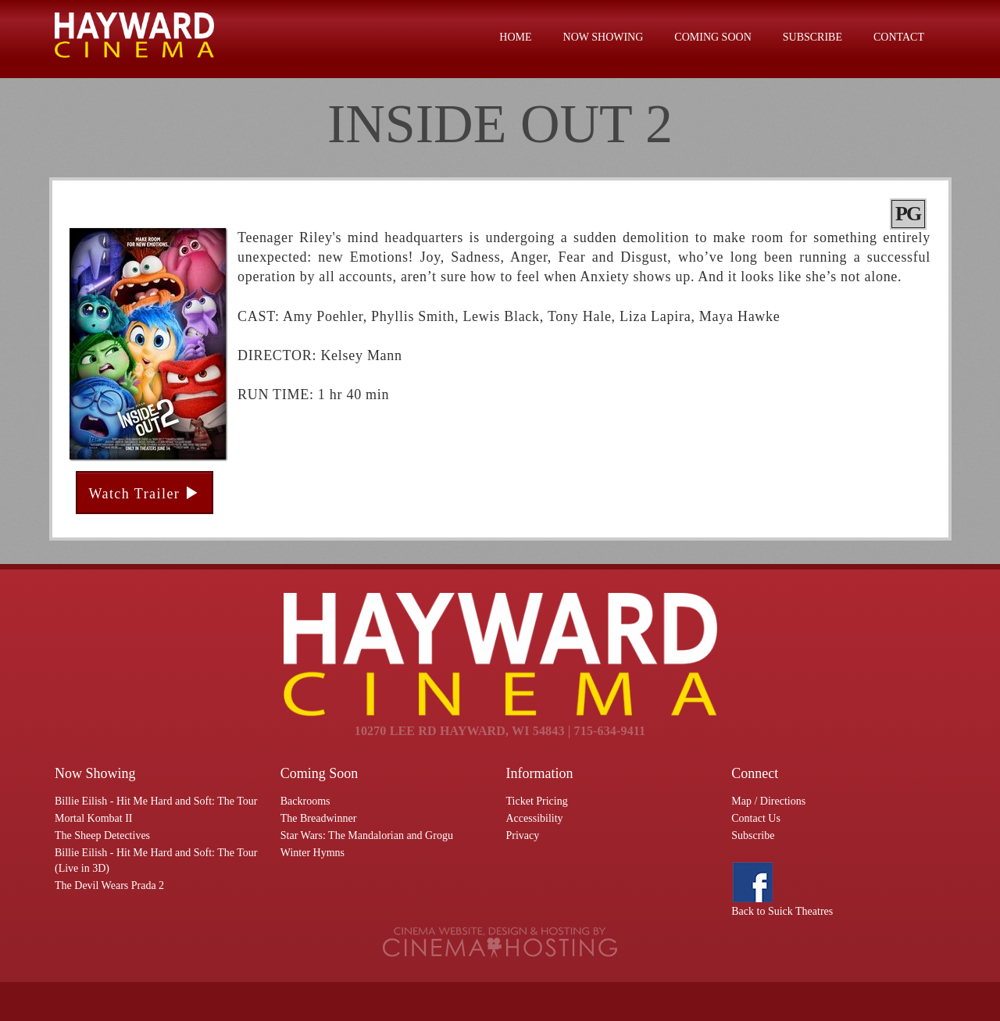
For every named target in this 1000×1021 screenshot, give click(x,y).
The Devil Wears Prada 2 (109, 885)
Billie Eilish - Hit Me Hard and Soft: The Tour (156, 801)
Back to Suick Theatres (782, 911)
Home (515, 37)
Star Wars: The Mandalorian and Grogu (366, 835)
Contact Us (755, 818)
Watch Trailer (144, 493)
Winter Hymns (312, 853)
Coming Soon (712, 37)
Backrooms (305, 801)
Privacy (523, 835)
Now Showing (603, 37)
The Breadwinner (318, 818)
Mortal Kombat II (94, 818)
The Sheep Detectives (102, 835)
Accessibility (534, 818)
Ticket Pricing (537, 801)
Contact (898, 37)
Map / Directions (768, 801)
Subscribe (812, 37)
